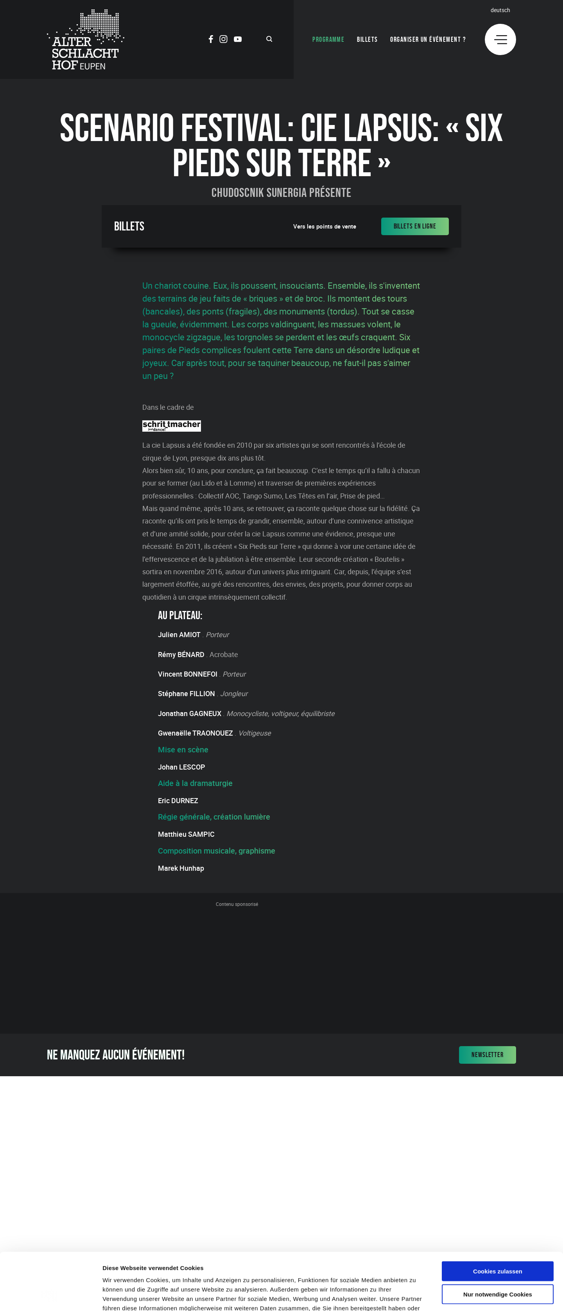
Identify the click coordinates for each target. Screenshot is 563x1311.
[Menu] (500, 39)
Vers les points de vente (324, 226)
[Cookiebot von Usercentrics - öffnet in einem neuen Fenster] (50, 1296)
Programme (328, 39)
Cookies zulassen (497, 1217)
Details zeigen (416, 1295)
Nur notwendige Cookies (497, 1240)
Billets (367, 39)
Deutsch (500, 10)
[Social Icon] (211, 40)
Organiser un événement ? (428, 39)
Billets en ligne (415, 226)
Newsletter (488, 1055)
